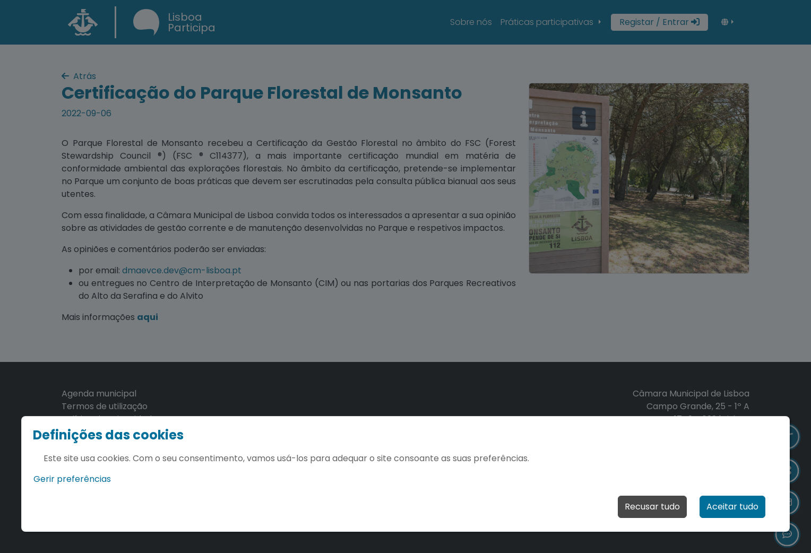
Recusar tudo (652, 506)
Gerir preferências (72, 479)
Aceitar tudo (732, 506)
